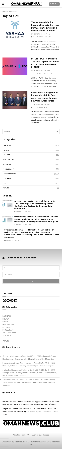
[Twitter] (8, 300)
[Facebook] (4, 300)
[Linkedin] (15, 300)
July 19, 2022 (37, 107)
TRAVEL (5, 188)
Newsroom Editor (42, 34)
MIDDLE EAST (8, 169)
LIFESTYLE (6, 164)
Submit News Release (40, 435)
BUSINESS (6, 145)
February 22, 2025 (39, 37)
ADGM (14, 11)
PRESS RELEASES (9, 174)
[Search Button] (57, 131)
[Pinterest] (11, 300)
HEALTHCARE (8, 160)
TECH (4, 183)
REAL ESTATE (8, 178)
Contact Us (26, 435)
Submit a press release (39, 412)
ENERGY (5, 150)
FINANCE (6, 155)
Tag (9, 11)
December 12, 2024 (39, 73)
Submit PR (54, 4)
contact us (54, 412)
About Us (16, 435)
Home (4, 11)
